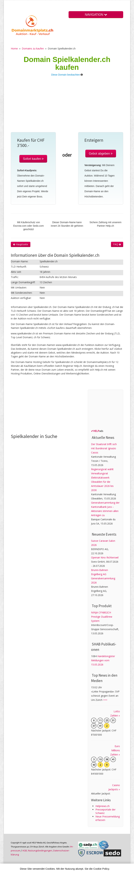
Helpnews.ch (102, 806)
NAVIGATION (96, 14)
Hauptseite (20, 244)
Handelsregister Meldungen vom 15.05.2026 (103, 660)
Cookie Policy (101, 868)
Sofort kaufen (33, 158)
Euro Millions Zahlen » (115, 750)
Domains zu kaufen (33, 48)
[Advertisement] (67, 106)
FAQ (117, 244)
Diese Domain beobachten (65, 74)
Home (14, 48)
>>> (105, 699)
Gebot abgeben (101, 153)
